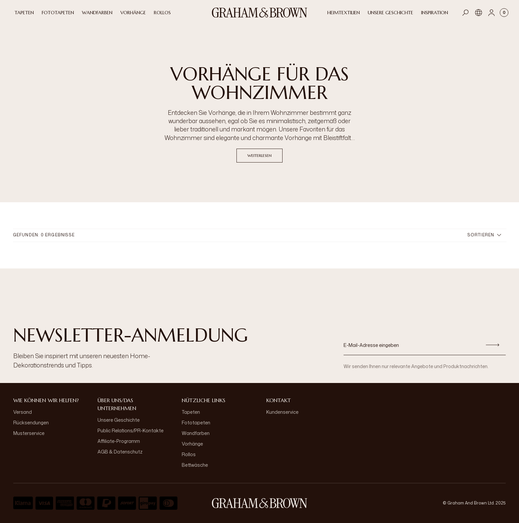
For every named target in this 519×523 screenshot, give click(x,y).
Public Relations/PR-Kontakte (130, 430)
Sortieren (484, 235)
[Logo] (259, 13)
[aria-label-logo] (259, 503)
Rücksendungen (31, 422)
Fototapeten (196, 422)
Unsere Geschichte (118, 420)
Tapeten (191, 412)
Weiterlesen (259, 155)
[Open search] (465, 12)
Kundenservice (282, 412)
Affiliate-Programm (118, 441)
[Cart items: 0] (504, 12)
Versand (22, 412)
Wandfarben (196, 433)
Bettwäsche (195, 465)
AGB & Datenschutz (120, 452)
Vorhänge (192, 444)
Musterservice (28, 433)
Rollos (189, 454)
